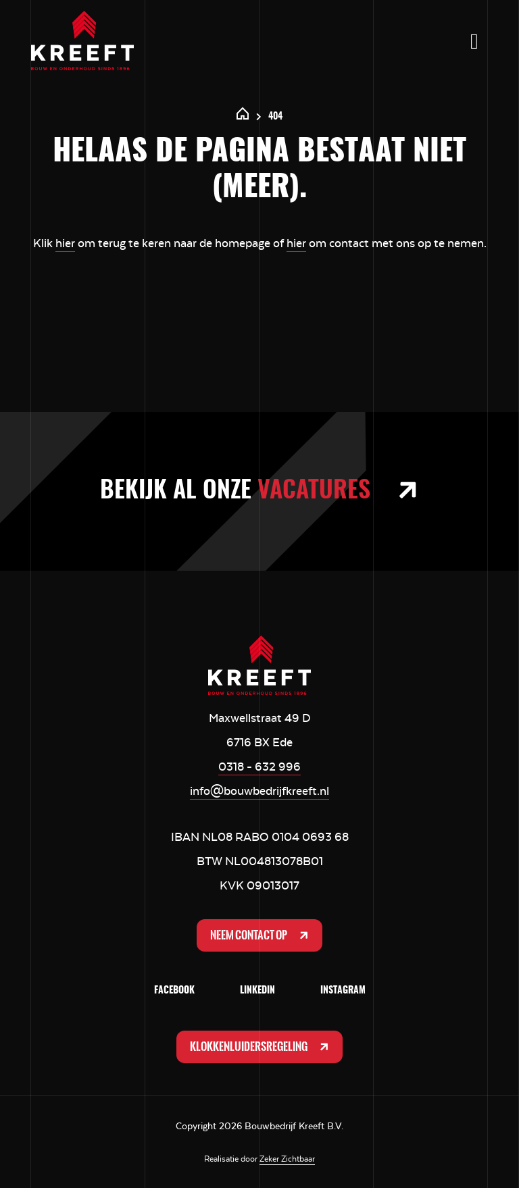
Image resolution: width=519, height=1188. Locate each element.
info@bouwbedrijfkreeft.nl (259, 791)
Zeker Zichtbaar (287, 1159)
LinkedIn (257, 991)
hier (65, 243)
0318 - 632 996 (259, 766)
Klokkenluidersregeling (261, 1047)
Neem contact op (261, 935)
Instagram (343, 991)
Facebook (174, 991)
